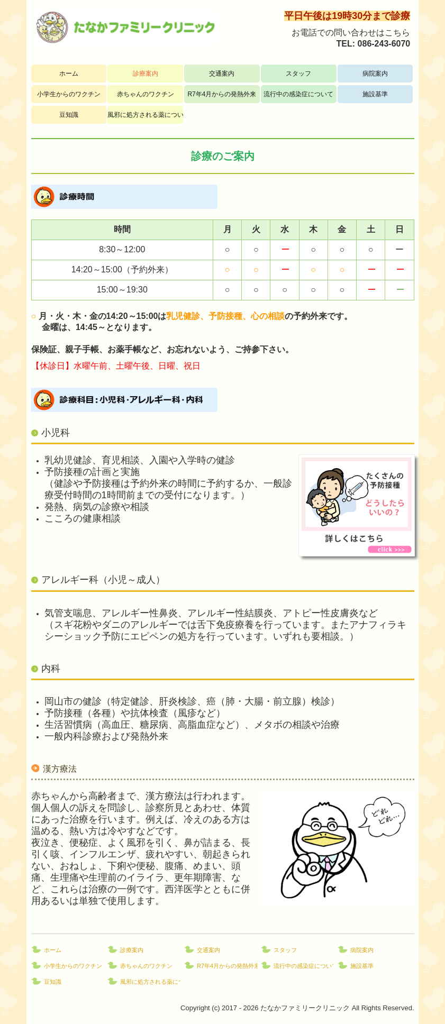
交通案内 (221, 73)
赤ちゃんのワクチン (145, 94)
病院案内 (375, 73)
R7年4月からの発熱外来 (221, 94)
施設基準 (375, 94)
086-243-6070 (384, 43)
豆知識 (68, 114)
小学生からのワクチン (69, 94)
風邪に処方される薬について (145, 114)
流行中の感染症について (298, 94)
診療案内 (145, 73)
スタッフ (298, 73)
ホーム (68, 73)
